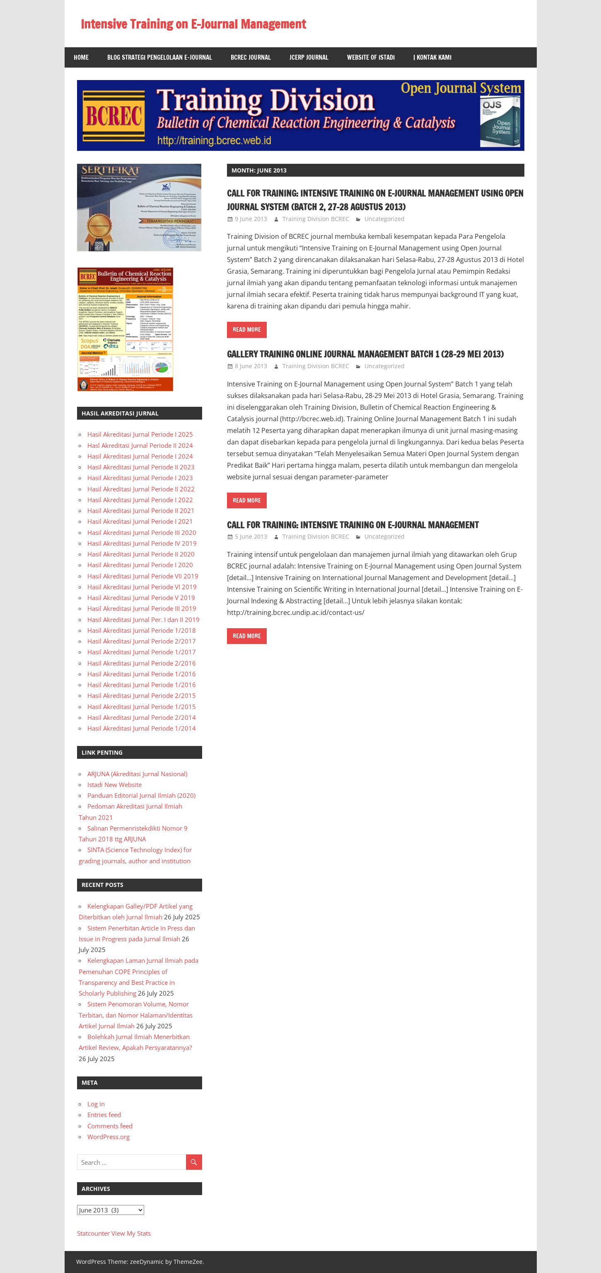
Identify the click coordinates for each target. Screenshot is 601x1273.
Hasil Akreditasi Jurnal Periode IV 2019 (142, 543)
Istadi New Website (114, 784)
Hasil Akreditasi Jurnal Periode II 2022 (141, 489)
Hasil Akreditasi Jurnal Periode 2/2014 (141, 717)
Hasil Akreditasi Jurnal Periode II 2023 (141, 467)
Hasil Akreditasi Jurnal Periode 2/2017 (141, 641)
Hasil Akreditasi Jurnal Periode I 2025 (140, 434)
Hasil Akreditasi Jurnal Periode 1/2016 (141, 674)
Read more (247, 330)
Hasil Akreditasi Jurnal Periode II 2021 (141, 510)
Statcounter (93, 1233)
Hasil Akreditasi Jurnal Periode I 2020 (140, 565)
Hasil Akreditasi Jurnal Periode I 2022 (140, 500)
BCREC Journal (251, 57)
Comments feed (110, 1126)
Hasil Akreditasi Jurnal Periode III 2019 (141, 608)
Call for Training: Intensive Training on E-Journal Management (373, 538)
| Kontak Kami (432, 57)
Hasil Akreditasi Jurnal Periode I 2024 (140, 456)
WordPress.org (108, 1136)
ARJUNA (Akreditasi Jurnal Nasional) (137, 774)
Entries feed (104, 1114)
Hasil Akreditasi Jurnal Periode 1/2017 (141, 652)
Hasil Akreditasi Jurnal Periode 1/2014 (141, 728)
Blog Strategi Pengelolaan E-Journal (159, 57)
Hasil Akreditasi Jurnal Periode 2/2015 (141, 695)
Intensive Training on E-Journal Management (203, 23)
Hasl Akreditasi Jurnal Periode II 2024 (140, 445)
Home (81, 57)
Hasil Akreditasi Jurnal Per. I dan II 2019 (143, 619)
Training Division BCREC (315, 219)
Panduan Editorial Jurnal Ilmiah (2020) (141, 795)
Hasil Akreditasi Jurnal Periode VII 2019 (142, 576)
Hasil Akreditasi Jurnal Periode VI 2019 (142, 587)
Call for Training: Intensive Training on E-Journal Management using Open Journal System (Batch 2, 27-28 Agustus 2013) (373, 200)
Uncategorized (384, 219)
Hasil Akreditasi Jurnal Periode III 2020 (141, 532)
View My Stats (131, 1233)
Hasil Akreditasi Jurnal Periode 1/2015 (141, 706)
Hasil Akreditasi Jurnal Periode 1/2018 (141, 630)
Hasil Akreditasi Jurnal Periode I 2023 (140, 478)
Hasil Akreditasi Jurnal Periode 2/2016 (141, 663)
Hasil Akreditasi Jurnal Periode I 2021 (140, 521)
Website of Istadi (371, 57)
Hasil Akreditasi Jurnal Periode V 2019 (141, 597)
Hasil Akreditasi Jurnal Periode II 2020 (141, 554)
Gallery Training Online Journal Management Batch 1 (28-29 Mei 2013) (374, 361)
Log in (96, 1104)
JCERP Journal (309, 57)
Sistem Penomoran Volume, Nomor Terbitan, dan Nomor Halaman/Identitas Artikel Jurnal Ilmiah (136, 1015)
